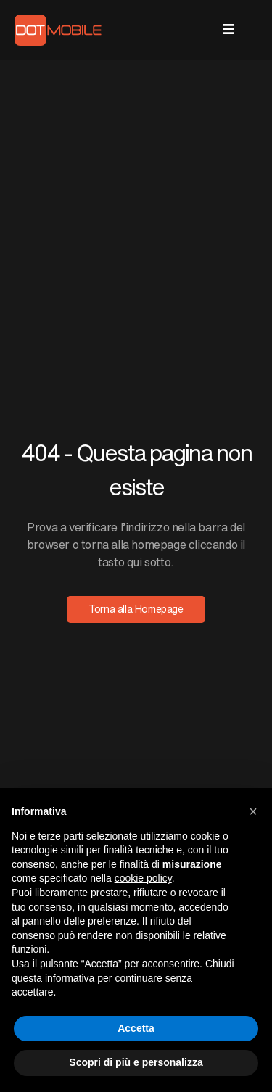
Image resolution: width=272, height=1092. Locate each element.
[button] (253, 811)
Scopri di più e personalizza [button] (135, 1062)
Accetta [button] (136, 1028)
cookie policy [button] (143, 878)
